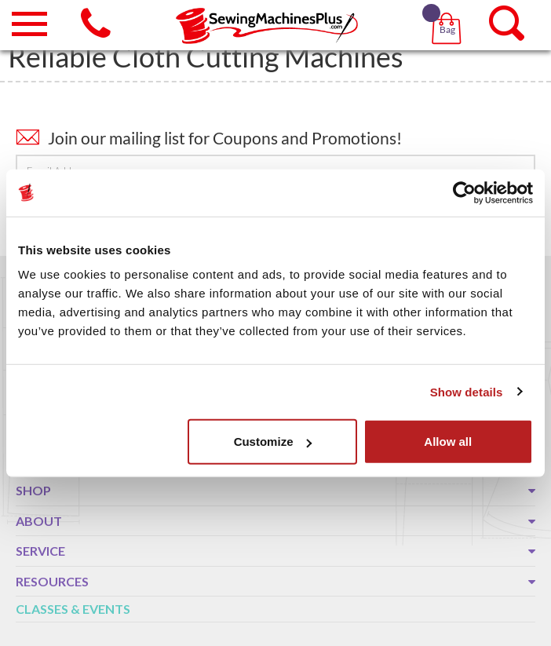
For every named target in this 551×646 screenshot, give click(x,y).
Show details (466, 391)
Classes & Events (73, 608)
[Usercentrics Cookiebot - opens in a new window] (464, 192)
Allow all (448, 441)
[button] (449, 8)
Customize (273, 441)
